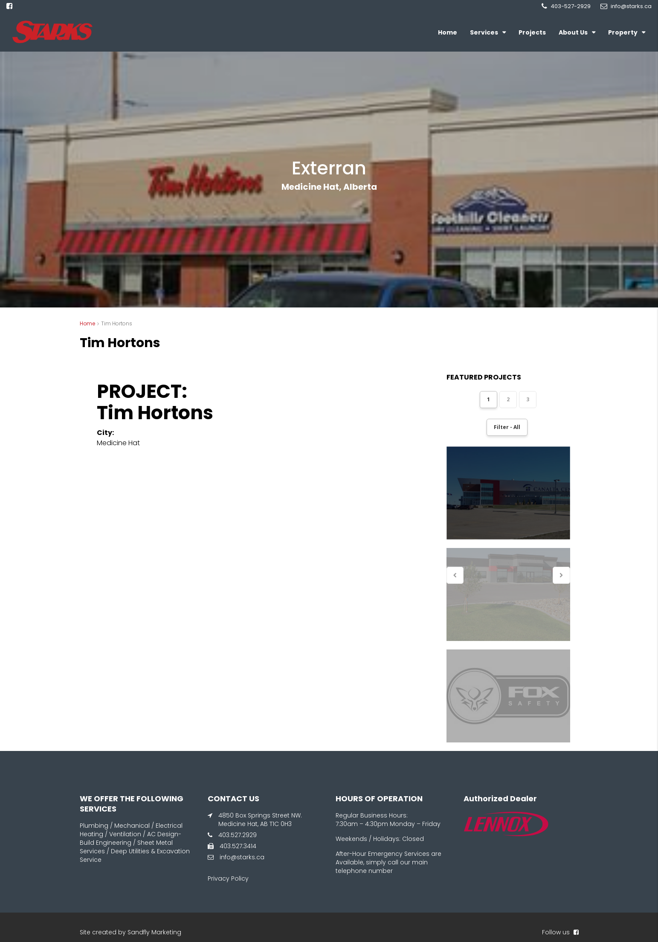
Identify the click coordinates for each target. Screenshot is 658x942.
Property (623, 32)
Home (447, 32)
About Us (573, 32)
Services (484, 32)
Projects (532, 32)
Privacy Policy (228, 878)
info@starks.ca (242, 857)
